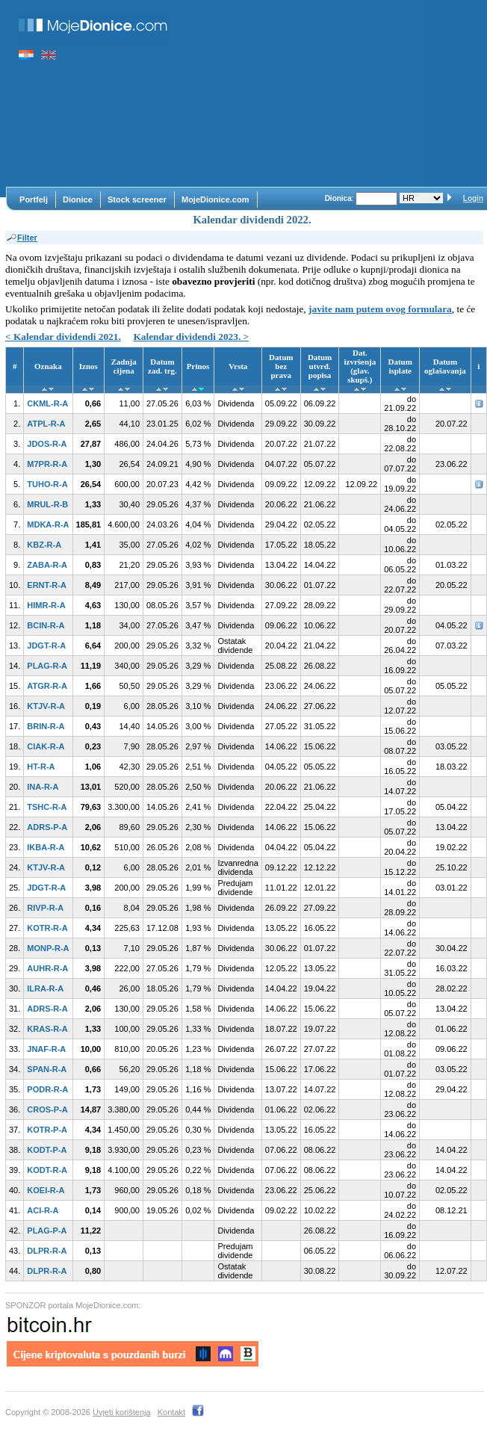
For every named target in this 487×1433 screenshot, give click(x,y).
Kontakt (171, 1412)
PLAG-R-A (47, 665)
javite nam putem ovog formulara (380, 309)
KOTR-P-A (47, 1129)
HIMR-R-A (46, 605)
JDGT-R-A (46, 645)
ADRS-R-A (47, 1008)
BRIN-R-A (45, 726)
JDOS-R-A (46, 443)
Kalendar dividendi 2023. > (191, 336)
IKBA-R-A (45, 847)
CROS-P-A (47, 1109)
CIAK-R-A (45, 746)
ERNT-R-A (46, 585)
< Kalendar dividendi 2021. (63, 336)
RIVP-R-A (45, 907)
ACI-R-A (42, 1210)
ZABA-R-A (47, 564)
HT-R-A (41, 766)
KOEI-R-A (45, 1190)
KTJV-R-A (46, 706)
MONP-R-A (48, 948)
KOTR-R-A (47, 927)
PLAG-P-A (46, 1230)
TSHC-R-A (46, 806)
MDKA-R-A (48, 524)
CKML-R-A (47, 403)
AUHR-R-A (47, 968)
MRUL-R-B (47, 504)
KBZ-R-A (44, 544)
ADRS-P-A (47, 827)
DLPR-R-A (46, 1250)
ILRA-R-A (45, 988)
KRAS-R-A (47, 1028)
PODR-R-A (47, 1089)
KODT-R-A (47, 1170)
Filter (21, 237)
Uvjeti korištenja (122, 1412)
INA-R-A (42, 786)
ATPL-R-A (46, 423)
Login (473, 198)
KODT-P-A (46, 1149)
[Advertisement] (304, 93)
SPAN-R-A (46, 1069)
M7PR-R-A (47, 463)
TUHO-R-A (47, 484)
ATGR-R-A (47, 685)
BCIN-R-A (45, 625)
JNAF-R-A (46, 1048)
